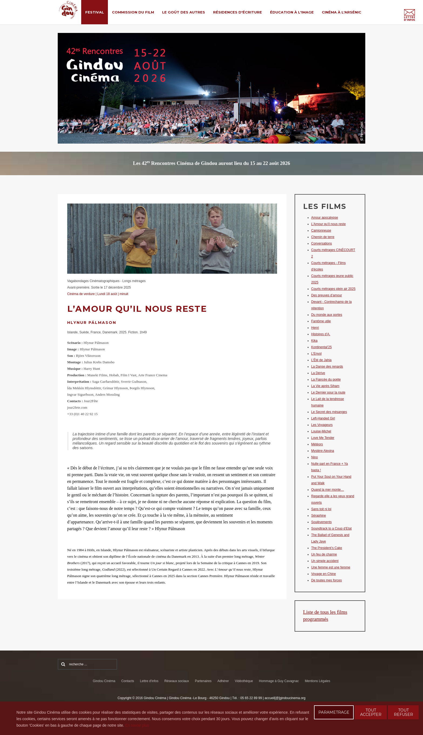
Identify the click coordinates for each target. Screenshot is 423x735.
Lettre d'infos (149, 681)
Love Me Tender (323, 438)
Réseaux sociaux (176, 681)
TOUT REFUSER (403, 712)
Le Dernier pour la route (328, 392)
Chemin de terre (323, 237)
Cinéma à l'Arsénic (341, 12)
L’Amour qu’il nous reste (328, 224)
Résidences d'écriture (237, 12)
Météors (317, 444)
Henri (315, 328)
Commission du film (133, 12)
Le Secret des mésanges (329, 412)
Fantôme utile (321, 321)
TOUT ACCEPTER (370, 712)
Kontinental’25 (321, 347)
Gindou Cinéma (104, 681)
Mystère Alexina (322, 451)
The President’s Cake (326, 548)
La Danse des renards (327, 366)
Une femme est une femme (330, 567)
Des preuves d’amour (326, 295)
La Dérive (318, 373)
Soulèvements (321, 522)
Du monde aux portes (326, 315)
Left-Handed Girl (323, 418)
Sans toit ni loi (321, 509)
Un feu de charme (324, 554)
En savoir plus (137, 725)
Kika (314, 341)
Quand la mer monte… (327, 490)
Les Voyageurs (322, 425)
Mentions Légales (317, 681)
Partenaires (203, 681)
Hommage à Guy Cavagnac (279, 681)
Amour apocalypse (324, 217)
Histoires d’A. (320, 334)
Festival (94, 12)
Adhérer (223, 681)
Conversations (321, 243)
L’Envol (316, 353)
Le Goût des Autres (183, 12)
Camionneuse (321, 230)
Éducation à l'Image (292, 12)
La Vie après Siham (325, 386)
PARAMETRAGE (333, 712)
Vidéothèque (244, 681)
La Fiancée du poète (326, 379)
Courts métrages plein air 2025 (333, 289)
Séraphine (318, 515)
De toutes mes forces (326, 580)
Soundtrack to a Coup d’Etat (331, 528)
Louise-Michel (321, 431)
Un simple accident (325, 561)
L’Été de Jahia (321, 360)
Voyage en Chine (323, 574)
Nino (314, 457)
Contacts (127, 681)
